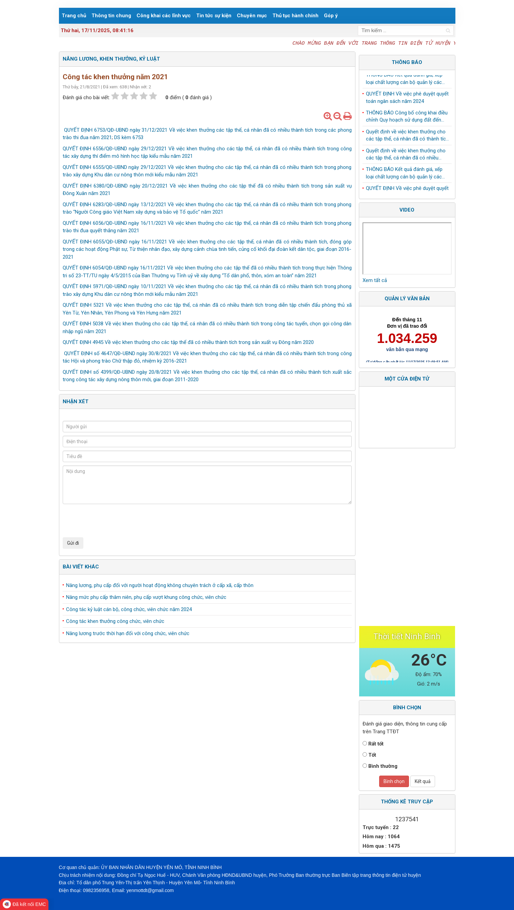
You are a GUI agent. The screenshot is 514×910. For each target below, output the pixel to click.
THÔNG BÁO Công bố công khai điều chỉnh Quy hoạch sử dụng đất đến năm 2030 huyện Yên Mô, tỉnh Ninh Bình (407, 118)
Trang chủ (74, 16)
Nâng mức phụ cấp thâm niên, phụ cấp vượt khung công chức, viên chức (146, 597)
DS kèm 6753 (128, 137)
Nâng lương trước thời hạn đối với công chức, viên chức (127, 633)
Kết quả (423, 781)
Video (406, 210)
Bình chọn (394, 781)
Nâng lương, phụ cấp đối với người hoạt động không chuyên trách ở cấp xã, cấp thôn (159, 585)
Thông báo (407, 62)
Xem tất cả (375, 280)
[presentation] (114, 520)
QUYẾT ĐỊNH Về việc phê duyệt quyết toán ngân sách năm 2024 (407, 98)
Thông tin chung (111, 16)
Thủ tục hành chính (295, 16)
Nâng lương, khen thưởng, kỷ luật (111, 59)
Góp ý (331, 16)
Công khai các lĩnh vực (164, 16)
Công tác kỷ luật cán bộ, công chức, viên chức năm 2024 (129, 609)
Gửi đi (73, 543)
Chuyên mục (252, 16)
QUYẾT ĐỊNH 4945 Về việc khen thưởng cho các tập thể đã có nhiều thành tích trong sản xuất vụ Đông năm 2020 (188, 342)
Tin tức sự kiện (213, 16)
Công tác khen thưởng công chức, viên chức (115, 621)
